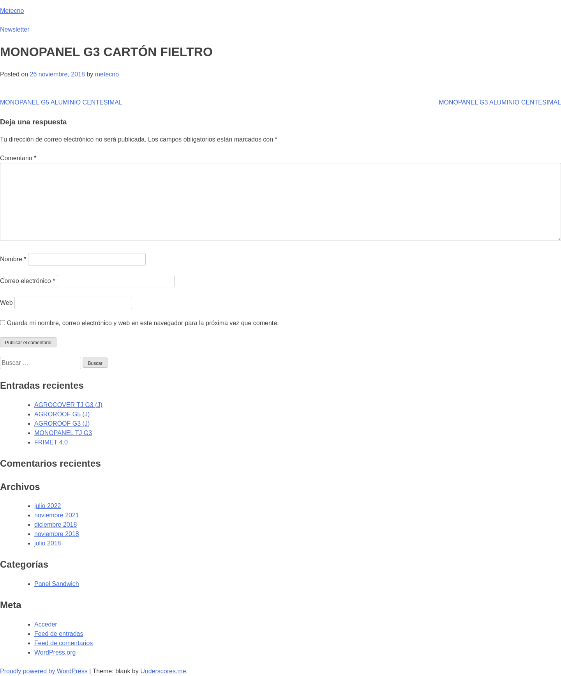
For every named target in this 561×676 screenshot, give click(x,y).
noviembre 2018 (56, 534)
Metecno (12, 10)
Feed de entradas (58, 633)
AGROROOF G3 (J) (62, 423)
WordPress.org (55, 652)
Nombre (13, 259)
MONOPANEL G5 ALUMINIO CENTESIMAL (61, 102)
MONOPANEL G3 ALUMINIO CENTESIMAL (500, 102)
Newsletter (15, 29)
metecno (107, 74)
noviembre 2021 (56, 515)
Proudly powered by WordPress (44, 671)
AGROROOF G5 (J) (62, 414)
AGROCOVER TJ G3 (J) (68, 405)
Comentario (18, 158)
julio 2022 (47, 506)
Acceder (45, 624)
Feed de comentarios (63, 643)
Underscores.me (163, 671)
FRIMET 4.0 (51, 442)
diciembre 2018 (55, 524)
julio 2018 (47, 543)
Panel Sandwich (56, 583)
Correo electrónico (27, 281)
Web (6, 302)
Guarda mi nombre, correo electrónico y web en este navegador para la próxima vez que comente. (143, 323)
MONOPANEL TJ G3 (63, 433)
